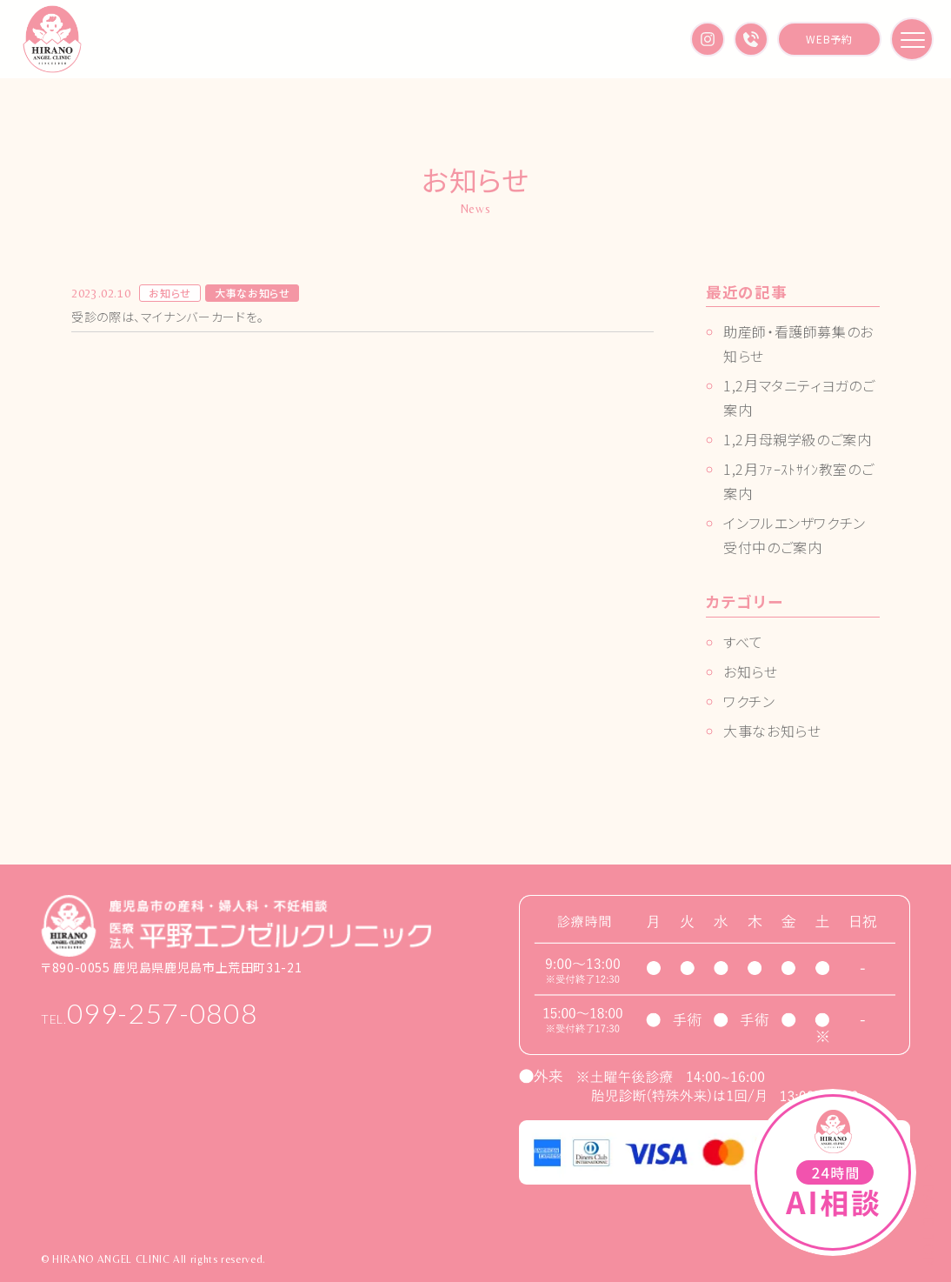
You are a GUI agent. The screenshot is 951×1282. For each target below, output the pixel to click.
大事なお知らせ (772, 730)
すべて (743, 641)
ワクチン (749, 701)
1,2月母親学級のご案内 (797, 439)
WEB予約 (829, 38)
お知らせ (750, 671)
